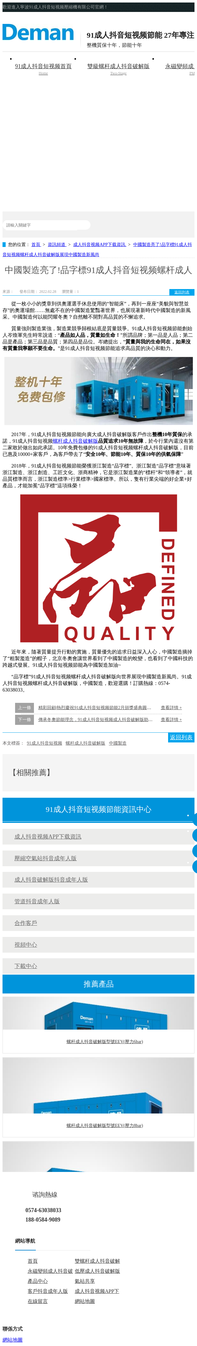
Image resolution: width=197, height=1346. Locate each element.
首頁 (36, 244)
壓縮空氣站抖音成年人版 (45, 858)
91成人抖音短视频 (44, 743)
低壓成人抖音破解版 (97, 1271)
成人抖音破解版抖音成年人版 (51, 880)
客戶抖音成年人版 (48, 1291)
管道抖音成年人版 (37, 901)
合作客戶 (25, 923)
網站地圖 (85, 1301)
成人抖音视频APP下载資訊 (99, 244)
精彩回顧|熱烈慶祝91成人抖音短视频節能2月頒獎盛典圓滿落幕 (99, 707)
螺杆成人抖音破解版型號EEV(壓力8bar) (105, 1126)
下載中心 (25, 966)
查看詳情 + (171, 707)
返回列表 (181, 292)
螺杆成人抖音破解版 (75, 441)
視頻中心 (25, 945)
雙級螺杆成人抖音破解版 (118, 70)
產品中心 (38, 1281)
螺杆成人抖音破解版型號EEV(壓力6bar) (105, 1042)
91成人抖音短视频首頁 (43, 70)
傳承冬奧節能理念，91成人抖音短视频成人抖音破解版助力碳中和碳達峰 (108, 719)
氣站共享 (85, 1281)
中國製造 (118, 743)
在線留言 (38, 1301)
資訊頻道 (57, 244)
